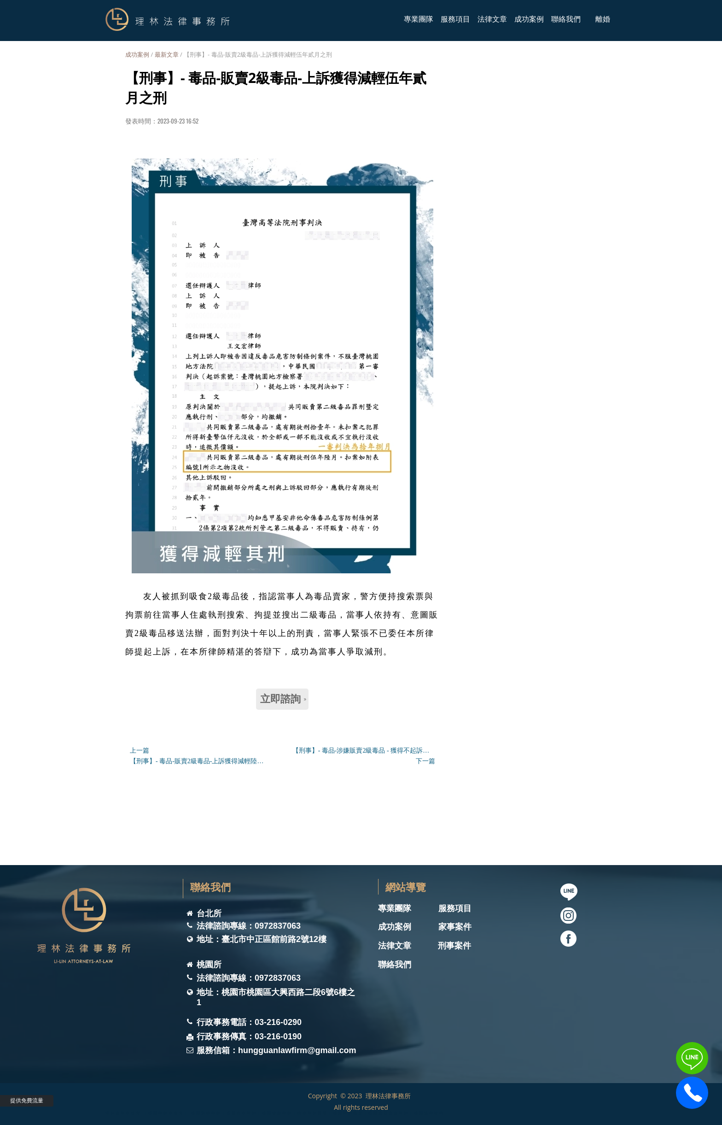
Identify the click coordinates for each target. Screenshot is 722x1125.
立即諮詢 (283, 699)
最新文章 (167, 54)
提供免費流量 (26, 1100)
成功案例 (137, 54)
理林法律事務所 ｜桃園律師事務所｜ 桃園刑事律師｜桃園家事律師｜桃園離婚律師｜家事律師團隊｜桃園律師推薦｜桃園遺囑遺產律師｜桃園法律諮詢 (274, 1112)
